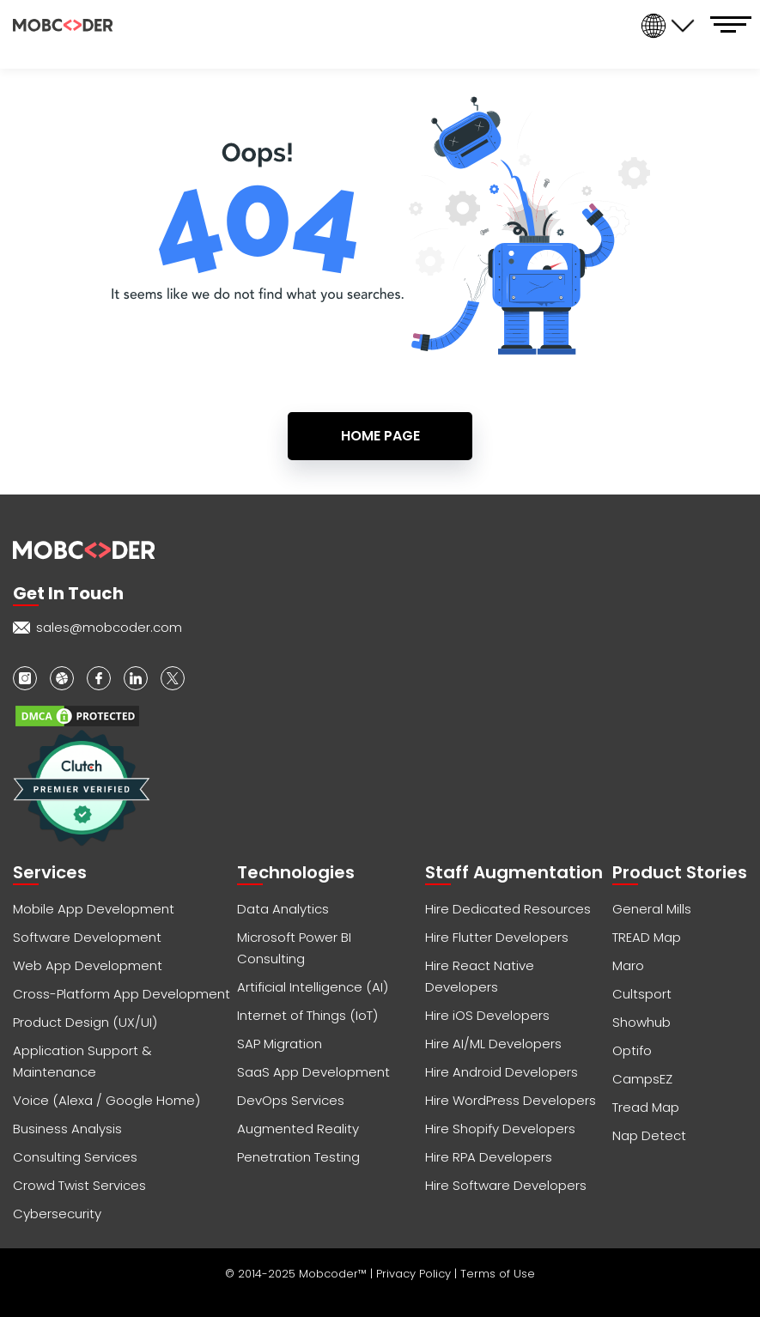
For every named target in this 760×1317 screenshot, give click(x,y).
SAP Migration (279, 1044)
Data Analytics (283, 909)
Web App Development (87, 965)
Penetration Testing (298, 1157)
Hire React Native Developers (479, 976)
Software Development (87, 937)
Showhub (641, 1022)
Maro (628, 965)
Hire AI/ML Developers (493, 1044)
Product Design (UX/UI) (85, 1022)
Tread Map (645, 1107)
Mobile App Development (93, 909)
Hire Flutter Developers (496, 937)
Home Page (380, 436)
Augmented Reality (298, 1129)
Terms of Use (497, 1273)
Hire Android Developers (501, 1072)
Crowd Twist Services (79, 1185)
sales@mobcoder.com (109, 627)
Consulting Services (75, 1157)
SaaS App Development (313, 1072)
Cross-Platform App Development (121, 994)
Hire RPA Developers (488, 1157)
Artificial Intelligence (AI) (312, 987)
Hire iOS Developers (487, 1015)
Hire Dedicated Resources (508, 909)
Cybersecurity (57, 1214)
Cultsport (642, 994)
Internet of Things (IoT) (307, 1015)
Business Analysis (67, 1129)
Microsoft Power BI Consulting (294, 948)
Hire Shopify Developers (500, 1129)
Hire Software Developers (506, 1185)
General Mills (651, 909)
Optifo (632, 1050)
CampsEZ (642, 1079)
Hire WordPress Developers (510, 1100)
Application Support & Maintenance (82, 1061)
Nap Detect (649, 1135)
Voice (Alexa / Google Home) (106, 1100)
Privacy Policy (415, 1273)
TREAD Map (646, 937)
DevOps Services (290, 1100)
